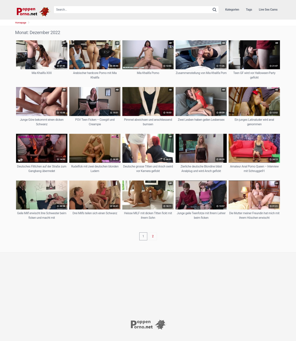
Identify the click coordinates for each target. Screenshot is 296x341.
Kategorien (232, 9)
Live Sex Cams (268, 9)
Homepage (20, 22)
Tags (249, 9)
